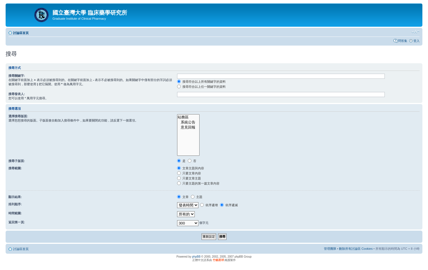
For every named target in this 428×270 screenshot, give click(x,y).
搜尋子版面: (16, 161)
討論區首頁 (21, 33)
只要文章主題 (189, 178)
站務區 (188, 117)
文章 (183, 197)
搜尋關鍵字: (16, 75)
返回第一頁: (16, 222)
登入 (416, 40)
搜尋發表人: (16, 94)
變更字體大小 (415, 31)
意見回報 (188, 127)
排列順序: (15, 204)
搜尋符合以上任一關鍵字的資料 (201, 86)
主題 (196, 197)
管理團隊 (330, 248)
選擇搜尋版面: (18, 116)
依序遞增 (209, 205)
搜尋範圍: (15, 168)
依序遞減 (229, 205)
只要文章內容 (189, 173)
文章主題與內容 (190, 168)
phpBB (196, 256)
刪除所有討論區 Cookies (356, 248)
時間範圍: (15, 213)
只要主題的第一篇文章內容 (198, 183)
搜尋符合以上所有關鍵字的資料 (201, 81)
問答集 (402, 40)
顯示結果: (15, 197)
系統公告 (188, 122)
